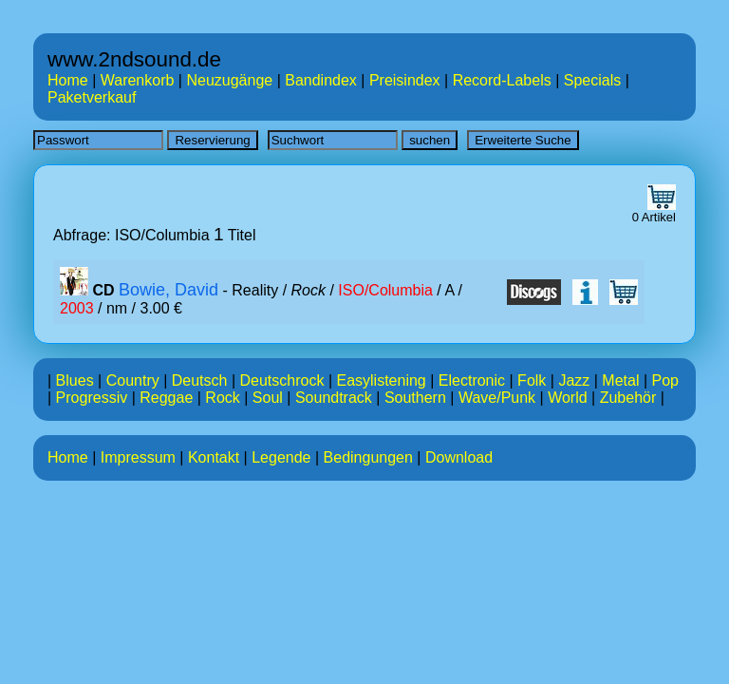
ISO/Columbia (385, 290)
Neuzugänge (229, 80)
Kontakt (213, 457)
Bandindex (321, 80)
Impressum (138, 457)
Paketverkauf (91, 97)
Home (67, 80)
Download (459, 457)
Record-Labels (502, 80)
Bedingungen (368, 457)
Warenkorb (138, 80)
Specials (592, 80)
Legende (281, 457)
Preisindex (404, 80)
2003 (77, 308)
